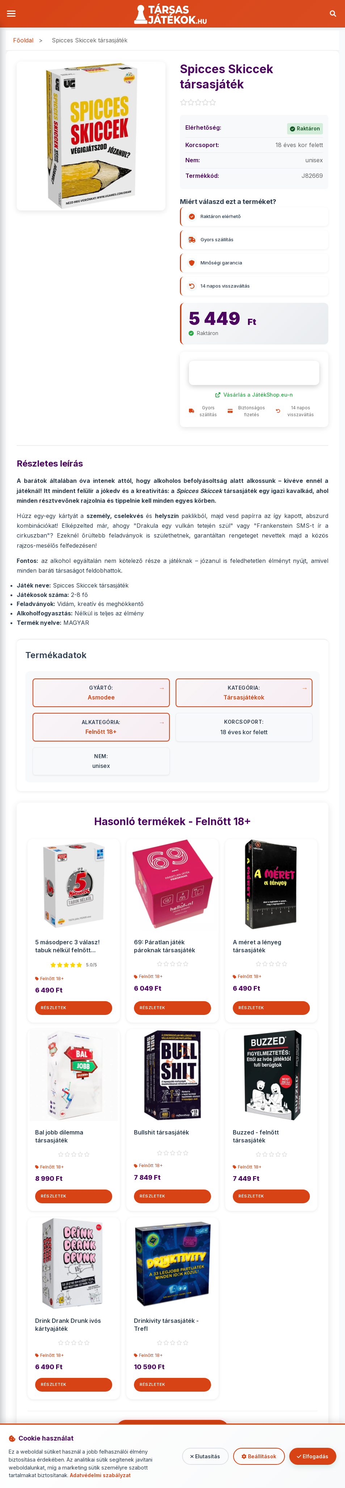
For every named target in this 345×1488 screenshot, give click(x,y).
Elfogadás (311, 1456)
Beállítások (255, 1456)
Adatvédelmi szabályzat (101, 1475)
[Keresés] (332, 14)
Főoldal (23, 42)
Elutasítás (199, 1456)
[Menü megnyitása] (13, 15)
